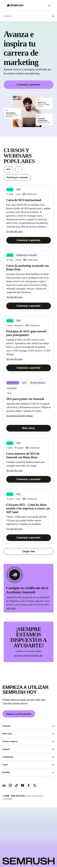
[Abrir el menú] (53, 16)
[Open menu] (49, 5)
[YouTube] (22, 785)
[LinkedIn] (4, 785)
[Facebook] (28, 785)
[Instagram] (10, 785)
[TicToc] (16, 785)
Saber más (11, 608)
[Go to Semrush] (15, 5)
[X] (34, 785)
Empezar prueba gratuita (18, 714)
